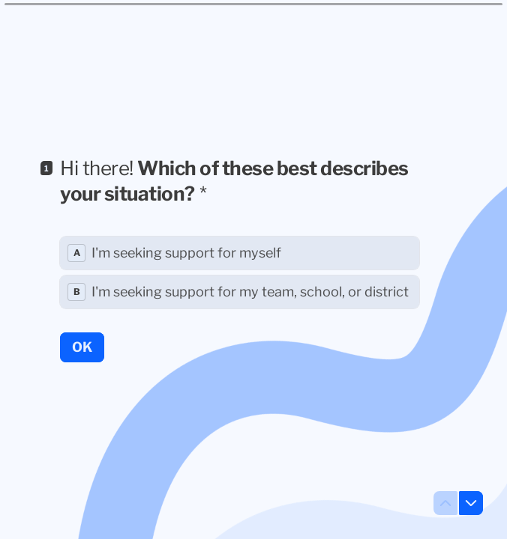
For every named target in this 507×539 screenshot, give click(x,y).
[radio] (239, 253)
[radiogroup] (239, 272)
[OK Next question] (82, 347)
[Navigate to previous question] (446, 503)
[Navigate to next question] (471, 503)
